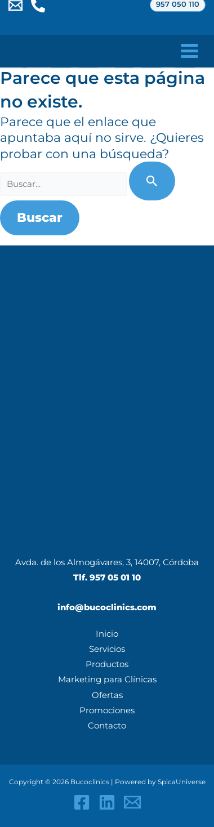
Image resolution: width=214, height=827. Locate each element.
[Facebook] (81, 802)
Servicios (107, 649)
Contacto (107, 726)
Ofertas (107, 695)
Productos (107, 664)
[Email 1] (132, 802)
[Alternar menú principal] (189, 51)
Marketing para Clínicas (107, 679)
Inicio (107, 634)
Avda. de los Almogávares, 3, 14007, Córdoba (107, 562)
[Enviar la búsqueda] (152, 181)
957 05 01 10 (115, 578)
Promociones (107, 710)
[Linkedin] (107, 802)
